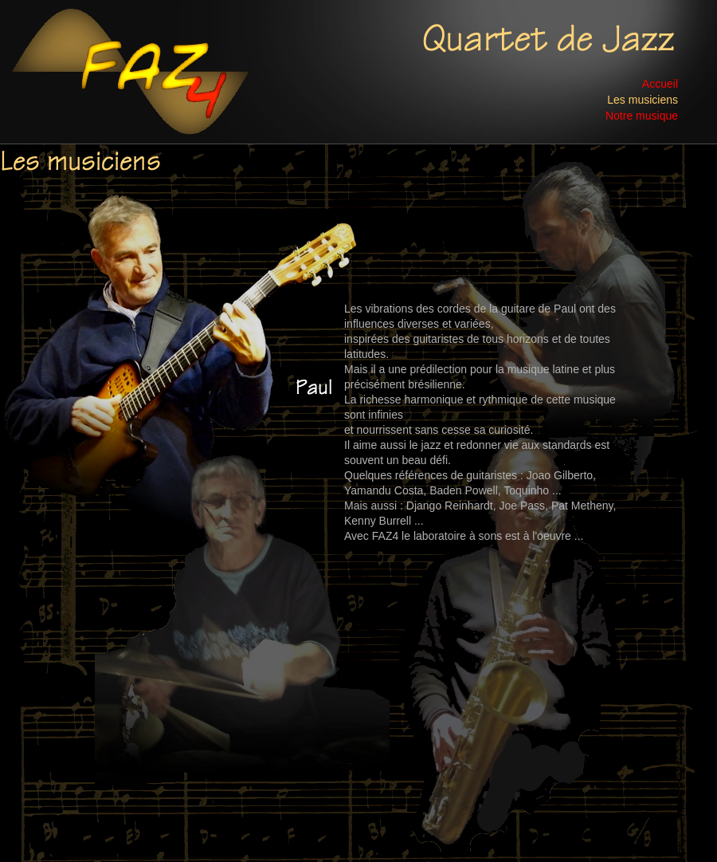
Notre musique (641, 114)
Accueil (660, 82)
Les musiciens (642, 98)
